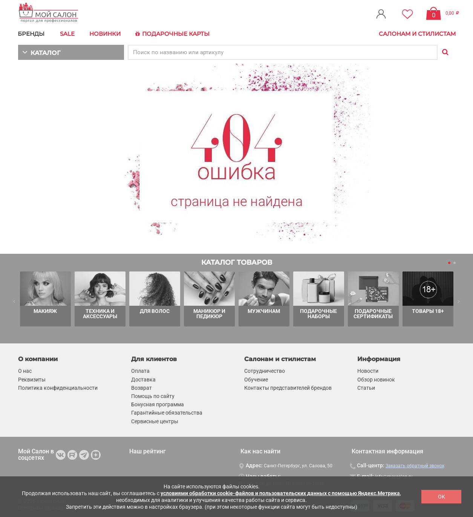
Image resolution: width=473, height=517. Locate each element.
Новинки (105, 33)
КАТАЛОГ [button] (41, 51)
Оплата (140, 371)
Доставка (143, 379)
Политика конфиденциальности (58, 387)
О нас (25, 371)
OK (441, 497)
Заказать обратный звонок (415, 465)
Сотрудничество (264, 371)
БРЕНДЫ (31, 33)
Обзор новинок (376, 379)
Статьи (366, 387)
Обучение (256, 379)
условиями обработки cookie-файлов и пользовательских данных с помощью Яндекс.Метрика (280, 493)
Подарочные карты (172, 34)
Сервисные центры (154, 421)
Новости (367, 371)
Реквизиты (32, 379)
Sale (67, 33)
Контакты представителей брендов (288, 387)
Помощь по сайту (153, 396)
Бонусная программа (157, 404)
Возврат (141, 387)
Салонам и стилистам (417, 33)
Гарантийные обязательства (166, 412)
